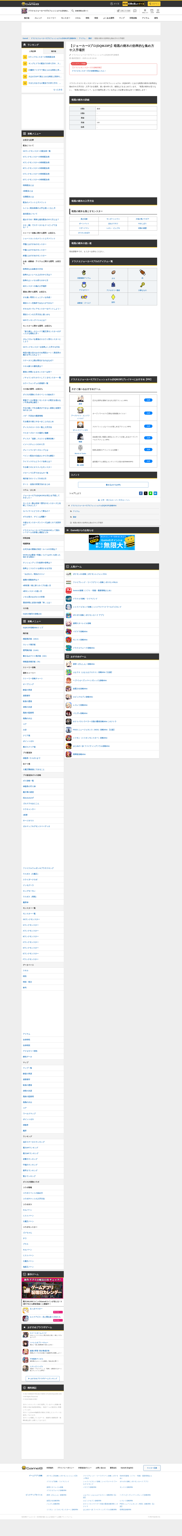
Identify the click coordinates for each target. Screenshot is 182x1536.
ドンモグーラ (28, 885)
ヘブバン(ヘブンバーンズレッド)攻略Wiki (135, 1495)
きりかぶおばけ (84, 233)
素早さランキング (30, 1170)
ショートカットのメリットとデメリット (39, 239)
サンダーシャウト (113, 219)
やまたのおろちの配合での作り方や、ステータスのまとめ (46, 83)
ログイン (154, 4)
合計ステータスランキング (34, 1142)
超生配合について (30, 214)
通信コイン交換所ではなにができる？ (38, 303)
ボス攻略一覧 (28, 781)
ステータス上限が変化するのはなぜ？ (38, 360)
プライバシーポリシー (65, 1468)
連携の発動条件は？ (31, 580)
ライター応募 (152, 1468)
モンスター (65, 18)
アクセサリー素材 (113, 286)
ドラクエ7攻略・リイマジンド (58, 1481)
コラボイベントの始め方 (33, 1193)
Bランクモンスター (31, 936)
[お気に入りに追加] (123, 11)
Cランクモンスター (31, 942)
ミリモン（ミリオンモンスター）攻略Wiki (62, 1510)
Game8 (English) (127, 1468)
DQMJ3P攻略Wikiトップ (33, 628)
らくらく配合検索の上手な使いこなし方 (39, 208)
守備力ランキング (30, 1165)
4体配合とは (28, 191)
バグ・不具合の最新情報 (33, 416)
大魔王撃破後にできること (34, 769)
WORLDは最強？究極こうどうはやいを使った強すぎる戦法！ (41, 556)
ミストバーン (28, 1216)
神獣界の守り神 (29, 786)
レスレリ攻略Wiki (126, 1501)
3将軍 (25, 815)
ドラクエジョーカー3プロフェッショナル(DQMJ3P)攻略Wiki (94, 506)
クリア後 (26, 735)
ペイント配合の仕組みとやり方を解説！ (39, 456)
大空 (25, 730)
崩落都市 (26, 696)
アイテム (145, 18)
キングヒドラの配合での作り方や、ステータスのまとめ (46, 63)
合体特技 (26, 1045)
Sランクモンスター (31, 925)
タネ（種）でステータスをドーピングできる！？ (40, 226)
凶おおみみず (28, 798)
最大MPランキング (30, 1153)
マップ (121, 18)
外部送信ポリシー (85, 1468)
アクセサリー (84, 286)
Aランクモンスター (31, 931)
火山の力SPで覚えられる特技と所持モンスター (46, 77)
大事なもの (142, 286)
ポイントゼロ (28, 741)
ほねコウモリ (113, 224)
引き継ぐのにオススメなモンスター (37, 467)
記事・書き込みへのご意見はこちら (113, 500)
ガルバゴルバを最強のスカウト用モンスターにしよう (42, 340)
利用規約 (50, 1468)
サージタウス (28, 821)
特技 (96, 18)
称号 (25, 988)
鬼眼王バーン (28, 1267)
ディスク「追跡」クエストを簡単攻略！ (39, 439)
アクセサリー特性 (30, 1051)
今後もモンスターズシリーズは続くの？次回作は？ (42, 523)
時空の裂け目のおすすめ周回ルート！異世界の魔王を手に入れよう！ (42, 354)
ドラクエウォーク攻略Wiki (56, 1490)
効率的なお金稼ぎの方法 (33, 269)
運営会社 (113, 1468)
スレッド (38, 18)
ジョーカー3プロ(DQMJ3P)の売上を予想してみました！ (41, 496)
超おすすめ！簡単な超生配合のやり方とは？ (41, 219)
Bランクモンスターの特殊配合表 (36, 168)
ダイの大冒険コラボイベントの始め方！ (39, 395)
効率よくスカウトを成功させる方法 (37, 568)
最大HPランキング (30, 1148)
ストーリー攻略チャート (33, 678)
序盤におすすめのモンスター (34, 244)
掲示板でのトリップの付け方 (34, 479)
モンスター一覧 (29, 914)
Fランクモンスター (30, 959)
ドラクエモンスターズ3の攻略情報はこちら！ (89, 71)
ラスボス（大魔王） (31, 874)
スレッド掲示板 (29, 645)
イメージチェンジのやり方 (34, 444)
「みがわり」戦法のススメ (34, 574)
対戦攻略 (133, 18)
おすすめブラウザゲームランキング (43, 1379)
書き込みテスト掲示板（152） (35, 656)
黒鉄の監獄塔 (28, 713)
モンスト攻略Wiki (126, 1487)
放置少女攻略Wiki (53, 1501)
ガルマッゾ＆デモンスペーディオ (36, 826)
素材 (74, 517)
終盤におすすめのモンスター (34, 256)
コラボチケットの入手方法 (34, 1199)
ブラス (25, 1244)
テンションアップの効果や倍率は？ (37, 563)
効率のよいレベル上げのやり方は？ (37, 275)
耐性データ (27, 1057)
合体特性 (26, 1040)
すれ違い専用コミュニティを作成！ (37, 297)
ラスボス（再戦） (30, 897)
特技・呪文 (27, 982)
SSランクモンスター (31, 919)
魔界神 (25, 902)
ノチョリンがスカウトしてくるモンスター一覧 (42, 378)
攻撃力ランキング (30, 1159)
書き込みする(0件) (113, 485)
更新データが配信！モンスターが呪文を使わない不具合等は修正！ (42, 401)
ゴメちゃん (27, 1233)
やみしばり (142, 224)
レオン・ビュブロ (113, 228)
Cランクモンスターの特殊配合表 (36, 174)
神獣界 (25, 1125)
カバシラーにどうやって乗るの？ (36, 511)
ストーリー (51, 18)
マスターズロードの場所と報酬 (35, 433)
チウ (25, 1238)
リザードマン (84, 228)
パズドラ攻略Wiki (89, 1487)
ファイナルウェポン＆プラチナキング (38, 868)
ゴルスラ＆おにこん (31, 803)
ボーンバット (84, 224)
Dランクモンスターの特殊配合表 (36, 180)
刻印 (113, 298)
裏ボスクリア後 (29, 747)
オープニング (28, 684)
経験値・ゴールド (84, 299)
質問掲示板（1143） (31, 650)
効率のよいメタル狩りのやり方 (35, 280)
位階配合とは (28, 197)
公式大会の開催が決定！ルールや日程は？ (40, 549)
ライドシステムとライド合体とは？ (37, 461)
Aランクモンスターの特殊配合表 (36, 162)
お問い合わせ (101, 1468)
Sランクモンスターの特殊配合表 (41, 57)
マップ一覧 (27, 1068)
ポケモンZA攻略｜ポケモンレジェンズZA (62, 1476)
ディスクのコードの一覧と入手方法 (37, 427)
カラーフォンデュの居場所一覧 (35, 383)
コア (25, 724)
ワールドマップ (29, 1114)
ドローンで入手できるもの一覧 (35, 473)
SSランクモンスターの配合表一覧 (37, 151)
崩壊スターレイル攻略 (55, 1487)
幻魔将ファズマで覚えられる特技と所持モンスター (46, 70)
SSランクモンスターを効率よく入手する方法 (41, 347)
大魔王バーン (28, 1221)
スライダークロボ (30, 880)
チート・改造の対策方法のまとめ (36, 484)
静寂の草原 (27, 690)
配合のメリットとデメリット (34, 202)
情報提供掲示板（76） (32, 662)
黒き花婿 (84, 219)
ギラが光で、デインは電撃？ (34, 517)
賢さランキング (29, 1176)
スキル (78, 18)
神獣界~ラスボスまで (31, 758)
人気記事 (32, 51)
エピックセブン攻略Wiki (92, 1501)
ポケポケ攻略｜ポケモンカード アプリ (134, 1481)
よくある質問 (108, 18)
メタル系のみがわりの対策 (34, 597)
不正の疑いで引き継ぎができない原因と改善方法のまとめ (42, 409)
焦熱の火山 (27, 718)
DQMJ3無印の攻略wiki (32, 614)
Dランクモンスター (31, 948)
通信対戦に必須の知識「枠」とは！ (37, 603)
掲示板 (26, 18)
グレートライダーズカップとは (35, 450)
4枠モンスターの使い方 (32, 591)
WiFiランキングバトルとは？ (35, 320)
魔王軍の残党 (28, 792)
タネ (113, 274)
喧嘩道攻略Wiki (125, 1510)
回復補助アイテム (84, 274)
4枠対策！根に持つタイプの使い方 (37, 585)
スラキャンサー (29, 809)
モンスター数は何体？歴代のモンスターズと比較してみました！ (42, 504)
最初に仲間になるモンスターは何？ (37, 372)
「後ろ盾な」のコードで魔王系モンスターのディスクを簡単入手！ (42, 332)
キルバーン (27, 1210)
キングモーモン (29, 891)
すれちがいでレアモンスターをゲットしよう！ (42, 309)
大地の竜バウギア (142, 219)
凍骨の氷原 (27, 707)
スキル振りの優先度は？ (33, 366)
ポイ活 (114, 3)
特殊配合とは (28, 185)
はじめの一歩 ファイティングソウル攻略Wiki (100, 1510)
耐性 (156, 18)
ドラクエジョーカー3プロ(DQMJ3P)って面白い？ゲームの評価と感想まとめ (41, 531)
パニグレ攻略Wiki (53, 1504)
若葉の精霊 (142, 228)
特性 (87, 18)
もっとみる (57, 90)
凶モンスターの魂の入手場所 (34, 286)
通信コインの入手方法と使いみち (36, 314)
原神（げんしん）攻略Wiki (56, 1495)
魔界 (25, 1131)
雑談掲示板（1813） (31, 639)
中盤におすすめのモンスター (34, 250)
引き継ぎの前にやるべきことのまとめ (38, 422)
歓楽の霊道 (27, 701)
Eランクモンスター (31, 954)
